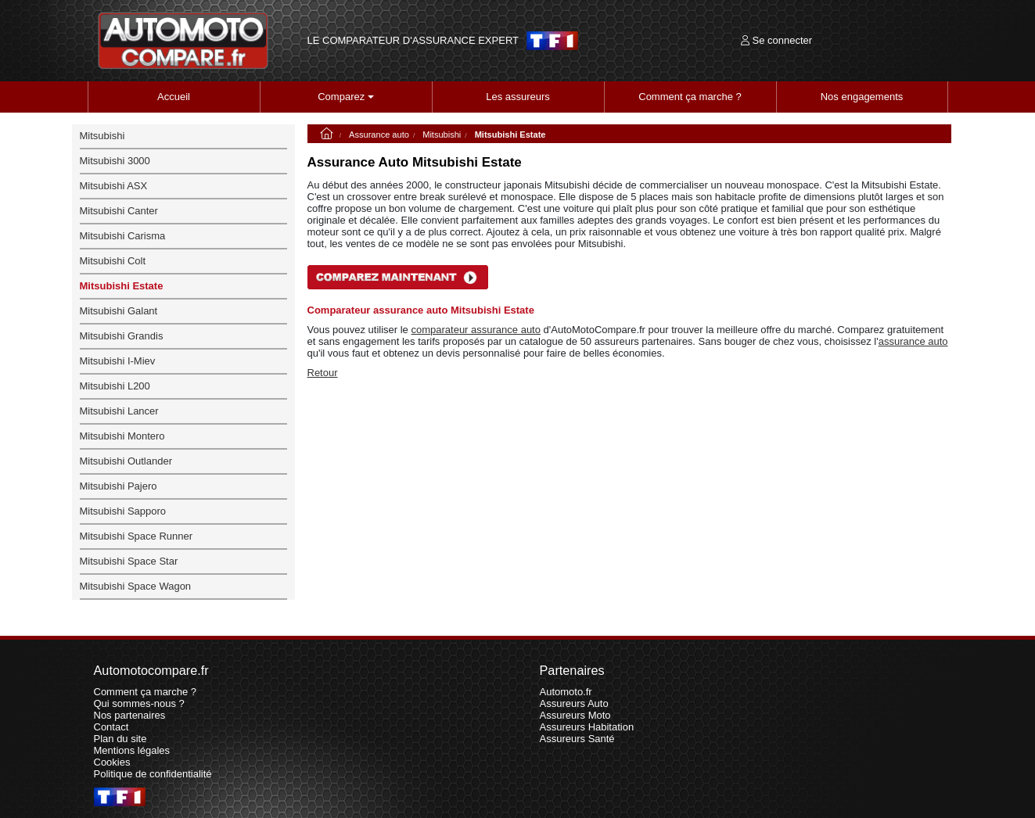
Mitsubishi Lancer (119, 411)
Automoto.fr (566, 692)
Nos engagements (862, 96)
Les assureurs (518, 96)
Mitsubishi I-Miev (118, 361)
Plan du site (120, 738)
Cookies (112, 762)
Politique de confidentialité (153, 774)
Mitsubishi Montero (122, 436)
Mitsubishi (441, 134)
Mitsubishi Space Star (129, 561)
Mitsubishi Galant (119, 311)
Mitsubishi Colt (113, 261)
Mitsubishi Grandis (122, 336)
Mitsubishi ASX (114, 186)
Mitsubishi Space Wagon (136, 586)
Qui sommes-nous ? (139, 703)
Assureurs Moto (575, 715)
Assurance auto (379, 134)
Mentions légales (132, 750)
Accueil (173, 96)
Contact (111, 727)
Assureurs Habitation (587, 727)
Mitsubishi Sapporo (123, 511)
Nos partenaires (130, 715)
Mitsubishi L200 (115, 386)
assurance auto (913, 341)
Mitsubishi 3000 (115, 161)
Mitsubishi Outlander (126, 461)
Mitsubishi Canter (119, 211)
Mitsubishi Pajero (118, 486)
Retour (322, 373)
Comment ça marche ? (690, 96)
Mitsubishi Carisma (123, 236)
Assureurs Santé (577, 738)
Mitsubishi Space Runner (136, 536)
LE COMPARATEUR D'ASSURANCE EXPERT (413, 40)
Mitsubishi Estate (122, 286)
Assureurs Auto (574, 703)
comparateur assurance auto (475, 329)
